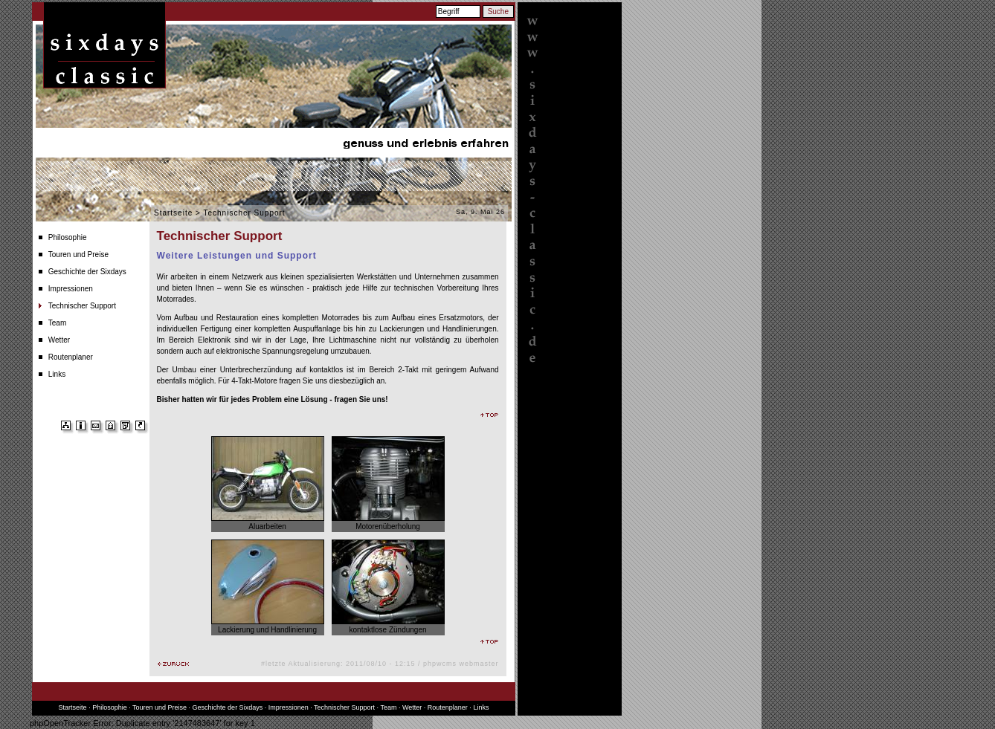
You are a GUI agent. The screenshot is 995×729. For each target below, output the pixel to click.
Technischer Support (82, 306)
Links (56, 374)
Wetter (59, 340)
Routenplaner (70, 357)
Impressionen (70, 289)
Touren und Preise (78, 254)
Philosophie (67, 237)
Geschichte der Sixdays (87, 272)
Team (57, 323)
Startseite (173, 213)
